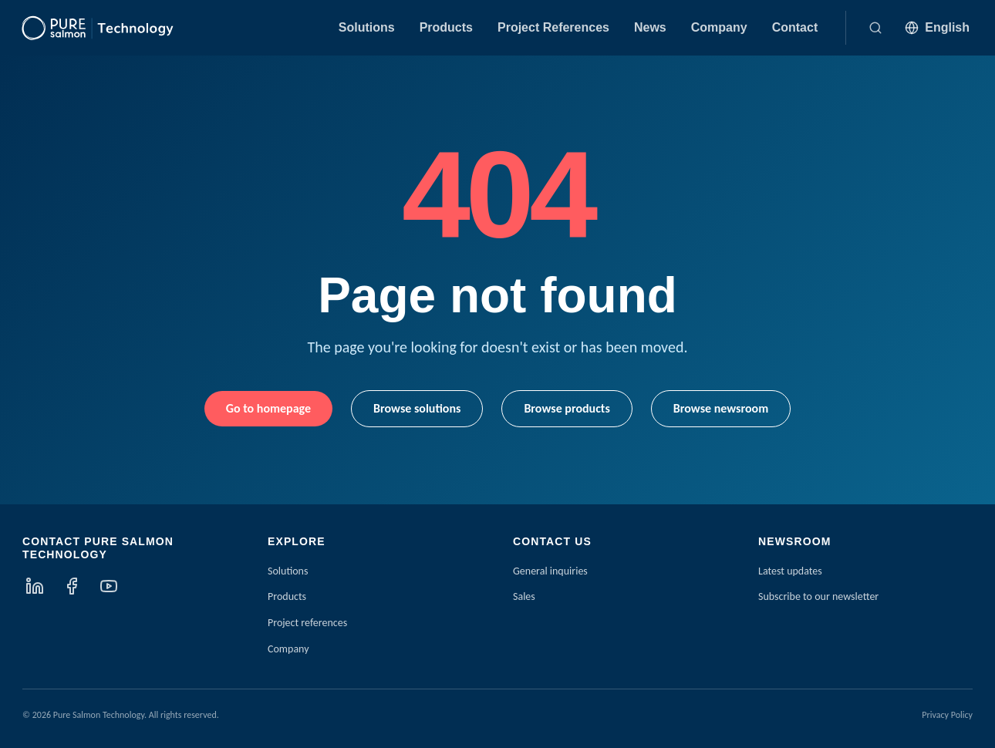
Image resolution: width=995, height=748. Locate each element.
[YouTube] (108, 586)
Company (719, 27)
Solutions (367, 27)
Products (446, 27)
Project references (307, 622)
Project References (553, 27)
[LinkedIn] (34, 586)
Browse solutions (416, 408)
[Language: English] (937, 28)
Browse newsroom (720, 408)
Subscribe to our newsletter (818, 596)
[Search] (875, 28)
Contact (795, 27)
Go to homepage (268, 408)
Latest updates (790, 571)
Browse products (566, 408)
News (650, 27)
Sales (524, 596)
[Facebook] (71, 586)
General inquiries (550, 571)
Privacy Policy (947, 714)
